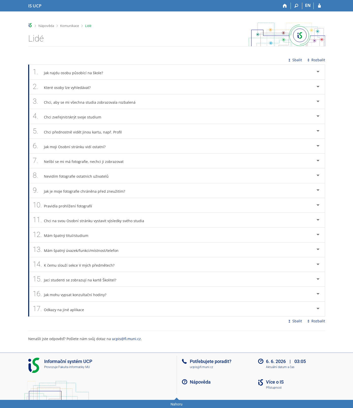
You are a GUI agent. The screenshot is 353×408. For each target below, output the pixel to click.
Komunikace (69, 25)
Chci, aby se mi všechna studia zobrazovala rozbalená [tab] (87, 101)
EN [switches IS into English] (308, 5)
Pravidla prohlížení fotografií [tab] (65, 205)
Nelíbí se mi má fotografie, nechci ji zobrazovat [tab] (81, 160)
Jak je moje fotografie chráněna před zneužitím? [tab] (82, 190)
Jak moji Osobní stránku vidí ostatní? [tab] (72, 146)
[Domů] (285, 6)
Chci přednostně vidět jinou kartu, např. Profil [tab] (80, 131)
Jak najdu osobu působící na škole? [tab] (71, 72)
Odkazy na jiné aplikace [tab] (61, 309)
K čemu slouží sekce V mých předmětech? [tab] (76, 264)
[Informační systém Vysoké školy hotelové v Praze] (34, 6)
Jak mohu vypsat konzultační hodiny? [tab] (72, 294)
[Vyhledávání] (296, 6)
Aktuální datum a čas (280, 367)
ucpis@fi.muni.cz (126, 338)
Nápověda (46, 25)
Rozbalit (315, 59)
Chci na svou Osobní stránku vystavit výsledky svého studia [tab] (91, 220)
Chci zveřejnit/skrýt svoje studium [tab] (70, 116)
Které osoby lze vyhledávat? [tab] (64, 86)
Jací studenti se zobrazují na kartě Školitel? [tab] (77, 279)
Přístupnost (274, 387)
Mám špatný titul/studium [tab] (63, 234)
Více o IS (275, 382)
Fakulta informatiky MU (74, 367)
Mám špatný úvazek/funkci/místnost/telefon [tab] (78, 249)
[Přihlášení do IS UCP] (319, 6)
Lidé (88, 25)
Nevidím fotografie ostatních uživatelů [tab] (73, 175)
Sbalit (294, 59)
